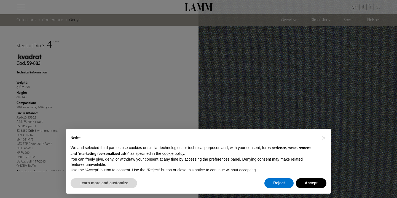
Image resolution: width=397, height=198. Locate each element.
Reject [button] (279, 183)
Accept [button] (311, 183)
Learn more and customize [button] (103, 183)
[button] (323, 137)
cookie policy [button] (173, 153)
